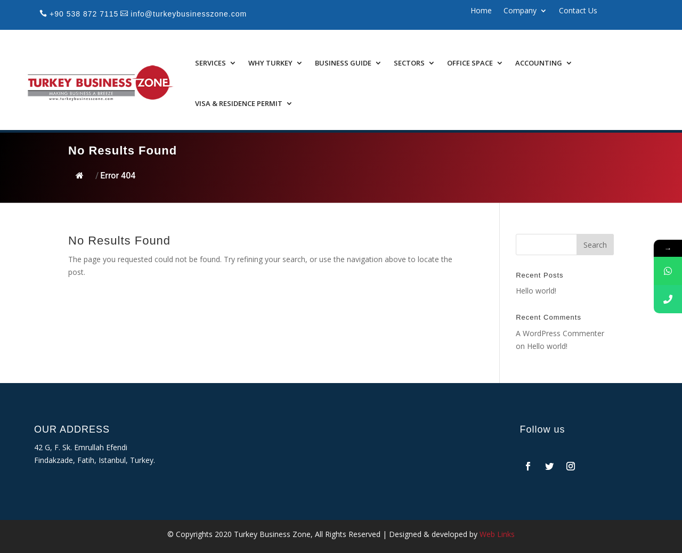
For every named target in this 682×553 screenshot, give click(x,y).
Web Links (497, 534)
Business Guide (343, 63)
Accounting (538, 63)
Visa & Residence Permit (238, 103)
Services (210, 63)
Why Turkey (270, 63)
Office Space (470, 63)
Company (520, 11)
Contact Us (578, 11)
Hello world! (536, 291)
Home (481, 11)
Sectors (409, 63)
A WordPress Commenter (560, 333)
